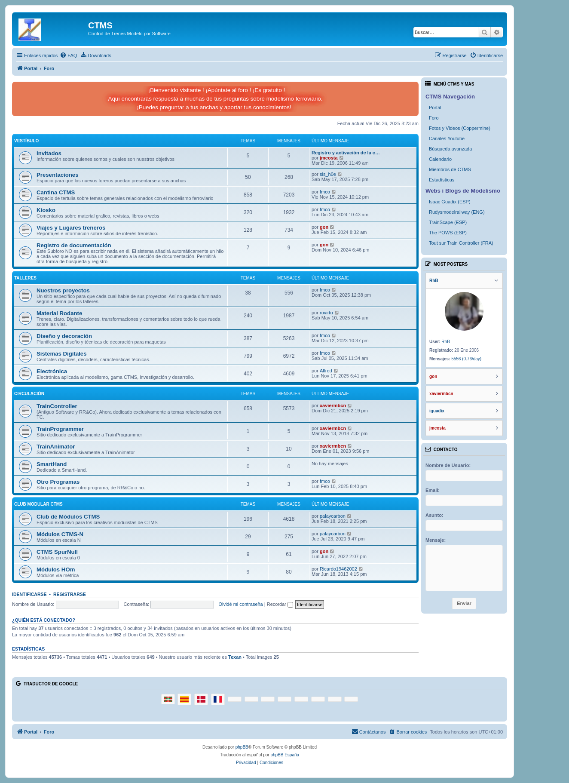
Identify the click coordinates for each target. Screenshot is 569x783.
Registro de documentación (74, 245)
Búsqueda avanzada (450, 148)
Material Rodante (59, 313)
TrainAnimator (56, 446)
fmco (325, 191)
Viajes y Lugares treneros (71, 227)
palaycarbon (333, 516)
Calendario (440, 159)
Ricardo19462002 (338, 568)
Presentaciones (58, 175)
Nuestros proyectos (63, 290)
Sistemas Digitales (62, 353)
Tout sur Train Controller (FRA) (461, 243)
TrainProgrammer (60, 429)
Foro (434, 117)
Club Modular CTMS (38, 504)
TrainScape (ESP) (448, 222)
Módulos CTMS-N (60, 534)
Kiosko (46, 210)
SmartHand (52, 464)
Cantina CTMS (56, 192)
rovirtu (326, 312)
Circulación (29, 393)
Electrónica (52, 371)
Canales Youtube (447, 138)
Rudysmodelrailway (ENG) (457, 212)
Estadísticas (441, 179)
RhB (445, 341)
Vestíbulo (26, 140)
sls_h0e (328, 174)
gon (324, 227)
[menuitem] (68, 55)
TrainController (57, 406)
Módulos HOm (56, 569)
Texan (235, 657)
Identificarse (29, 594)
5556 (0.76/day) (466, 358)
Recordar (280, 604)
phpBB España (284, 754)
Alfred (326, 370)
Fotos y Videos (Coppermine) (459, 128)
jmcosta (329, 157)
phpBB (242, 747)
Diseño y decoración (64, 336)
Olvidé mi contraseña (240, 604)
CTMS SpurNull (57, 552)
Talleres (25, 278)
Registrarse (69, 594)
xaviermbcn (333, 405)
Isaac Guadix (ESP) (450, 201)
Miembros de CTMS (450, 169)
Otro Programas (58, 482)
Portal (435, 107)
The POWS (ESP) (448, 232)
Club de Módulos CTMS (68, 516)
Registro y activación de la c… (346, 152)
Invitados (49, 153)
